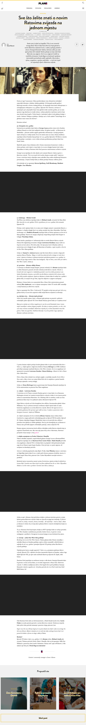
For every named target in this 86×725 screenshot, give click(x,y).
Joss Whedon (56, 35)
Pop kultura (38, 8)
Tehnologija (29, 8)
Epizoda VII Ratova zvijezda (62, 33)
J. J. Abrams (38, 35)
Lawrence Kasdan (22, 36)
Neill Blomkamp (30, 38)
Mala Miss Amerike (44, 36)
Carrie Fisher (37, 33)
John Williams (47, 35)
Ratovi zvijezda (53, 38)
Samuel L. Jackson (64, 38)
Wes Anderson (59, 39)
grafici (36, 433)
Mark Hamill (54, 36)
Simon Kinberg (28, 39)
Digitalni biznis (47, 8)
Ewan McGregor (19, 35)
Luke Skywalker (33, 36)
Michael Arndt (20, 38)
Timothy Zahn (49, 39)
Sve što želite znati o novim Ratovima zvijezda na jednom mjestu (43, 22)
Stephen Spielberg (39, 39)
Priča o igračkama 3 (42, 38)
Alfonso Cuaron (20, 33)
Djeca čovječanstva (47, 33)
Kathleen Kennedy (66, 35)
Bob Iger (29, 33)
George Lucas (29, 35)
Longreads (57, 8)
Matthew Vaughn (64, 36)
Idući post (43, 718)
